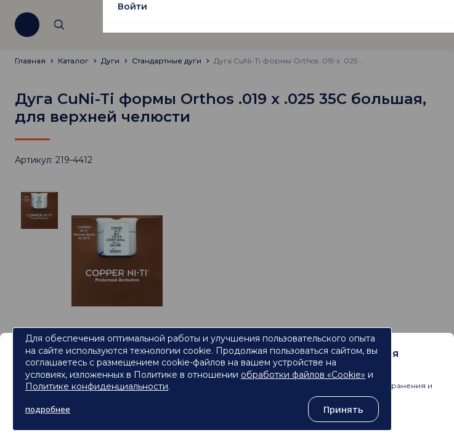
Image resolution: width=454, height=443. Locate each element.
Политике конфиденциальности (96, 386)
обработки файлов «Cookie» (303, 374)
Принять (343, 409)
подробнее (47, 409)
